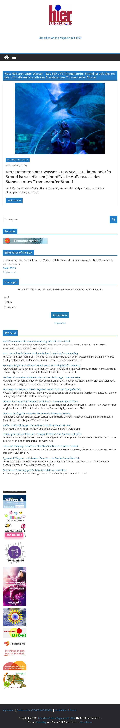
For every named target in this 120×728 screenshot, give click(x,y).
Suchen (113, 219)
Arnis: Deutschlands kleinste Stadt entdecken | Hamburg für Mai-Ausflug (40, 353)
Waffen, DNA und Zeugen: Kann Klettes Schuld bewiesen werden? (37, 425)
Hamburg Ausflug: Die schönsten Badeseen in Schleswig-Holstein (36, 413)
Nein (9, 302)
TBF (25, 165)
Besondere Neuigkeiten (17, 160)
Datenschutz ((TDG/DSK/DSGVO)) (34, 710)
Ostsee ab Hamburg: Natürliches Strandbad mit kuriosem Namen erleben (41, 446)
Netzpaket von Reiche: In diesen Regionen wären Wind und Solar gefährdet (41, 389)
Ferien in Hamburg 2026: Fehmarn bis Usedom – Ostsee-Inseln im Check (40, 401)
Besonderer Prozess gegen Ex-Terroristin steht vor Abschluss (34, 470)
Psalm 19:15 (9, 268)
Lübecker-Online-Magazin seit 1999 (60, 38)
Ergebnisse (60, 322)
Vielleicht (11, 307)
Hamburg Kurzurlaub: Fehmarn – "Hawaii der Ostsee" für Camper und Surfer (42, 434)
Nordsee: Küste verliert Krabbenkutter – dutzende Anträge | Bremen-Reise (41, 377)
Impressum (8, 710)
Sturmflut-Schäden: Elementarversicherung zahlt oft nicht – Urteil (36, 341)
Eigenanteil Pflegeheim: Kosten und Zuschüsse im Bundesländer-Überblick (41, 458)
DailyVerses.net (10, 272)
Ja (8, 296)
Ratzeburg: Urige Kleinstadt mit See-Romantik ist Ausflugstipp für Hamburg (41, 365)
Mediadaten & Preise (66, 710)
